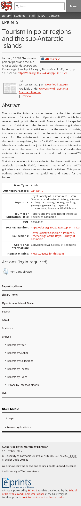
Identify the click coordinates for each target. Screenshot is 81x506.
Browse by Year (16, 345)
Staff (32, 15)
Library (6, 15)
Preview (26, 96)
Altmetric (50, 59)
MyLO (41, 15)
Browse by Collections (20, 361)
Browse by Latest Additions (23, 385)
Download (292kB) (56, 84)
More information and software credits (42, 497)
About (5, 320)
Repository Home (12, 286)
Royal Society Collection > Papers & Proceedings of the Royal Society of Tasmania (53, 236)
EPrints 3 (33, 490)
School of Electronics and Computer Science (39, 492)
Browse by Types (17, 377)
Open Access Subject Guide (18, 303)
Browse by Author (17, 353)
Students (19, 15)
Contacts (54, 15)
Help (4, 393)
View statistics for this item (47, 253)
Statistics (7, 328)
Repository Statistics (19, 427)
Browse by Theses (18, 369)
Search (6, 311)
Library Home (10, 294)
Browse (6, 337)
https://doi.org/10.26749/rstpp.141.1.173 (42, 73)
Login (11, 418)
